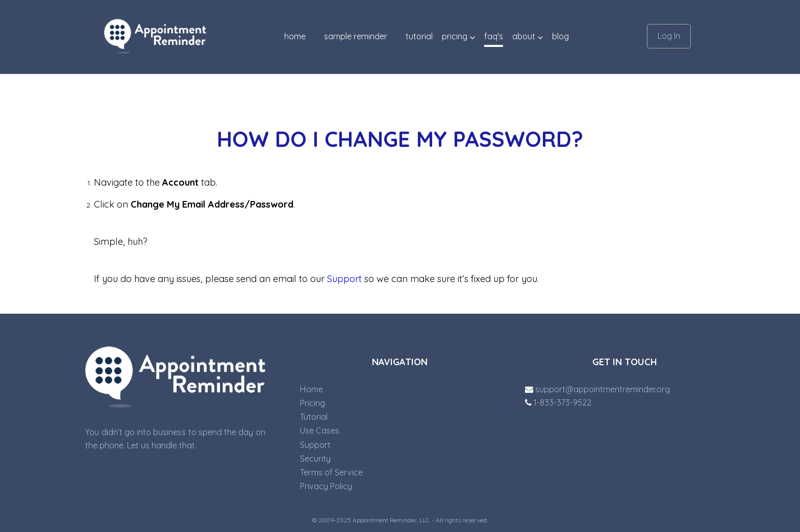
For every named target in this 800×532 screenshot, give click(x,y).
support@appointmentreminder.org (597, 389)
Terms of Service (331, 472)
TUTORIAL (419, 36)
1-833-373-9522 (558, 402)
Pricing (312, 403)
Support (344, 279)
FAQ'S (493, 36)
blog (560, 36)
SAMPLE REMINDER (355, 36)
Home (295, 36)
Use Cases (319, 430)
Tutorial (314, 417)
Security (315, 458)
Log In (669, 36)
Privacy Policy (326, 486)
